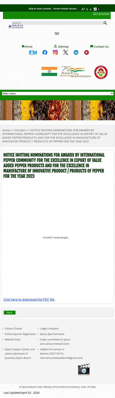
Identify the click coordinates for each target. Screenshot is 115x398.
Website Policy (12, 339)
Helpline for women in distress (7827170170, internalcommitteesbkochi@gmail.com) (61, 354)
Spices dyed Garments (52, 334)
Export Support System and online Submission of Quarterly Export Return (20, 354)
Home (28, 46)
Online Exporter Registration (20, 334)
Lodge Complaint (49, 328)
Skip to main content (40, 8)
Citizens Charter (13, 328)
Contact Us (101, 46)
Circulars (20, 130)
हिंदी (57, 33)
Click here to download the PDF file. (29, 299)
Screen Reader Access (65, 8)
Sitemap (63, 46)
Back (9, 312)
